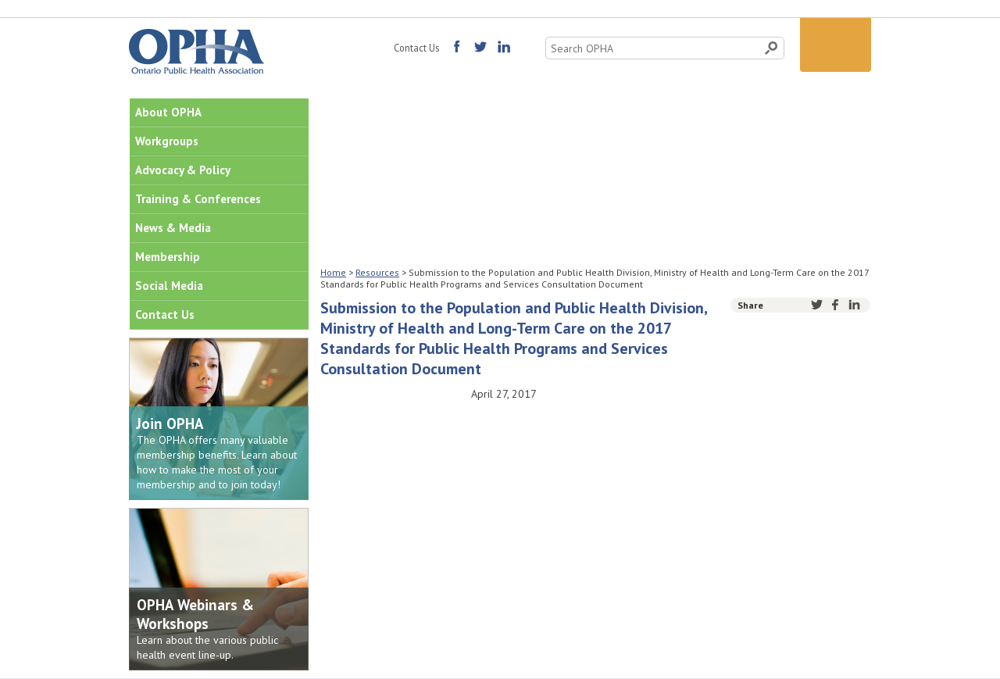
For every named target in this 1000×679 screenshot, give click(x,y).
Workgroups (166, 141)
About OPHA (168, 112)
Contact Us (416, 47)
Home (333, 272)
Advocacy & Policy (182, 170)
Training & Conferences (198, 198)
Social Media (169, 285)
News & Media (173, 227)
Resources (377, 272)
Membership (167, 256)
